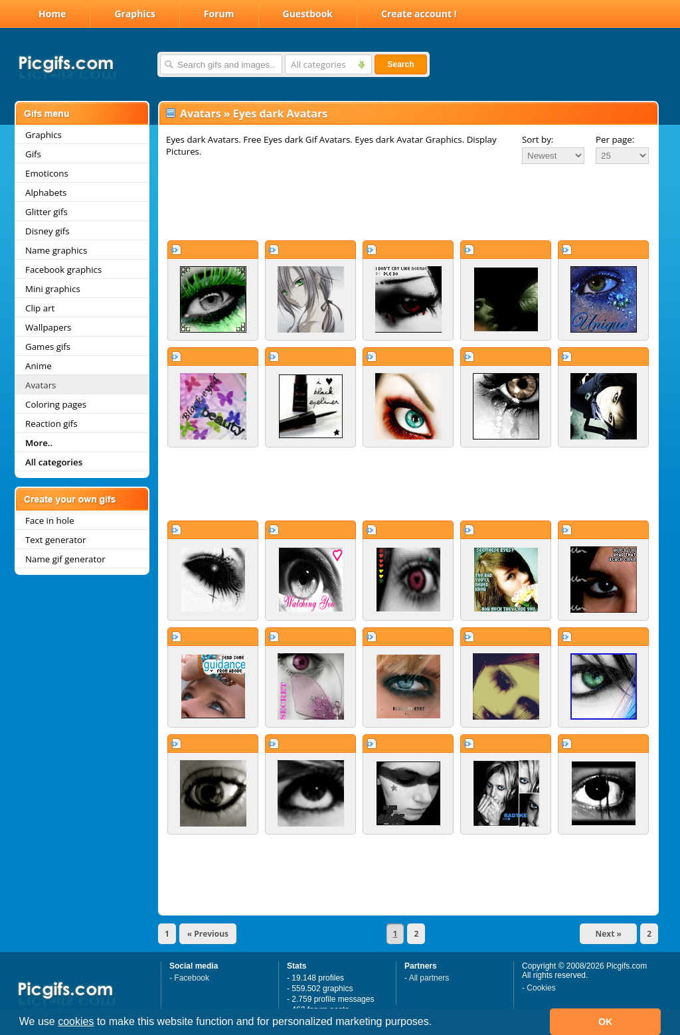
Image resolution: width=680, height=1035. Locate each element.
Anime (38, 366)
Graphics (134, 13)
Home (52, 13)
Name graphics (56, 250)
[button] (437, 1023)
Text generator (55, 540)
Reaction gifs (51, 424)
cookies (76, 1021)
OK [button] (605, 1021)
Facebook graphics (63, 270)
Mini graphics (52, 289)
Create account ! (419, 13)
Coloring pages (55, 404)
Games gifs (47, 347)
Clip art (39, 308)
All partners (429, 978)
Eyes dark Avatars (280, 113)
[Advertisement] (408, 202)
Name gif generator (65, 559)
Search (400, 64)
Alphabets (45, 193)
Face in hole (49, 520)
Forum (219, 13)
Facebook (191, 978)
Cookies (541, 988)
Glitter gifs (46, 212)
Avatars (40, 385)
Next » (608, 933)
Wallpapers (48, 327)
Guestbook (308, 13)
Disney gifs (47, 231)
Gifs (33, 154)
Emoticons (46, 173)
